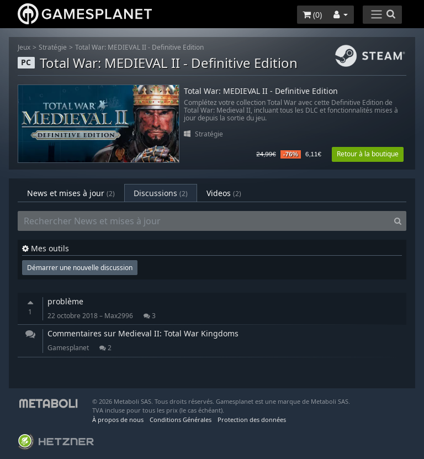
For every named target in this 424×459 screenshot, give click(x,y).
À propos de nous (118, 419)
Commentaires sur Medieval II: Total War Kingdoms (143, 333)
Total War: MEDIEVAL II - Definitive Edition (139, 47)
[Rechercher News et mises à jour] (204, 221)
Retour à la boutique (368, 154)
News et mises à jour (71, 193)
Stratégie (53, 47)
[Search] (397, 221)
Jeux (24, 47)
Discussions (161, 193)
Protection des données (252, 419)
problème (65, 301)
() (312, 14)
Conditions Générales (180, 419)
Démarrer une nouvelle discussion (79, 267)
